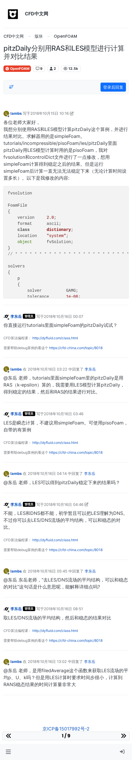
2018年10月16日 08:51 (63, 608)
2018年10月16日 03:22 (47, 369)
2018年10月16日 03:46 (63, 413)
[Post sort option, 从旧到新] (11, 87)
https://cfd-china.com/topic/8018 (76, 348)
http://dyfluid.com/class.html (55, 338)
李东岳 (16, 316)
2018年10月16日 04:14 (47, 473)
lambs (16, 113)
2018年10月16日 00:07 (63, 316)
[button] (8, 752)
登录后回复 (113, 87)
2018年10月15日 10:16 (49, 113)
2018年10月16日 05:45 (47, 571)
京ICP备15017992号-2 (66, 729)
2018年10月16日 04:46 (63, 504)
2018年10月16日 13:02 (47, 661)
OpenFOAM (17, 68)
